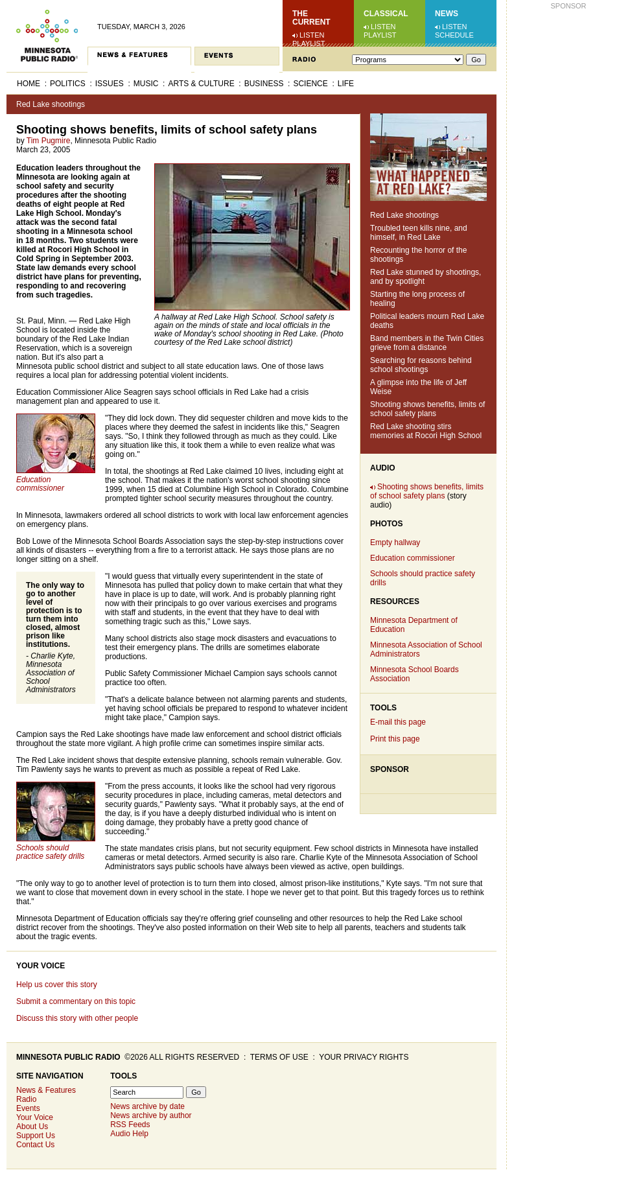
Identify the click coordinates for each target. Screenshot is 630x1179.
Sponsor (389, 769)
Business (264, 83)
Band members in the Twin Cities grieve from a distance (427, 343)
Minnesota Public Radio (68, 1057)
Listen (312, 35)
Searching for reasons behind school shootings (421, 365)
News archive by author (150, 1115)
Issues (109, 83)
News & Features (46, 1090)
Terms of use (279, 1057)
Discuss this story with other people (77, 1018)
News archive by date (147, 1106)
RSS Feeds (130, 1124)
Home (28, 83)
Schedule (454, 35)
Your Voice (40, 965)
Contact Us (35, 1144)
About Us (32, 1126)
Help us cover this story (56, 984)
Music (146, 83)
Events (28, 1108)
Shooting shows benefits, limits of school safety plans (427, 409)
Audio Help (129, 1133)
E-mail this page (398, 722)
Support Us (35, 1135)
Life (346, 83)
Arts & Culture (201, 83)
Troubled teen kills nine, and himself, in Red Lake (418, 233)
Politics (68, 83)
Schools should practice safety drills (50, 852)
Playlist (308, 43)
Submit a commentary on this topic (75, 1001)
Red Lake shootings (50, 104)
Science (310, 83)
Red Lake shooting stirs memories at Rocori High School (426, 431)
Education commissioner (412, 558)
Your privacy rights (363, 1057)
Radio (26, 1099)
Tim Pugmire (49, 140)
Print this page (395, 738)
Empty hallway (395, 542)
